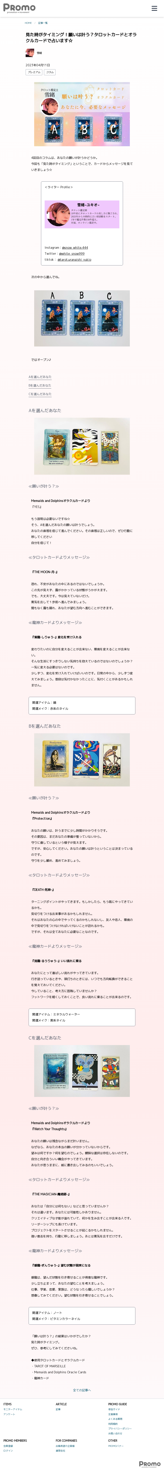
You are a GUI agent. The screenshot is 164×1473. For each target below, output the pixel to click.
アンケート (9, 1414)
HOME (28, 23)
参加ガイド (114, 1409)
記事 (58, 1409)
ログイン (8, 1450)
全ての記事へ (82, 1390)
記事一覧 (43, 23)
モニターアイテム (12, 1409)
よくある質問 (115, 1419)
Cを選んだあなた (40, 394)
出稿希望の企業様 (65, 1446)
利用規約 (113, 1424)
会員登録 (8, 1446)
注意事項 (113, 1414)
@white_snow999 (72, 254)
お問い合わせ (115, 1433)
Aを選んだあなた (40, 377)
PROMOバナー (116, 1446)
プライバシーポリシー (120, 1428)
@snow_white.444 (75, 248)
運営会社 (60, 1450)
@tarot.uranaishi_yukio (74, 260)
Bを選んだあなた (40, 385)
